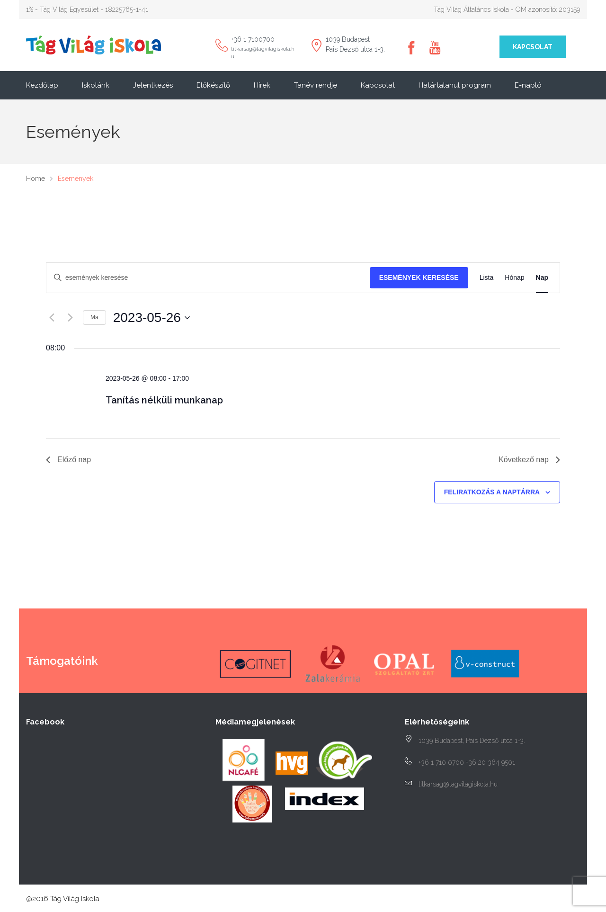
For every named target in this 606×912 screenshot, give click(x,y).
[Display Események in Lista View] (487, 278)
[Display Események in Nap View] (542, 278)
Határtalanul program (455, 85)
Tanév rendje (315, 85)
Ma (94, 317)
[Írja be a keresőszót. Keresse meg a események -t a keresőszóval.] (208, 278)
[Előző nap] (51, 317)
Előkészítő (213, 85)
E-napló (528, 85)
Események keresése (419, 277)
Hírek (262, 85)
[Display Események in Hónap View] (514, 278)
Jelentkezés (153, 85)
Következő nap (529, 460)
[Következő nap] (70, 317)
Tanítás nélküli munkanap (164, 400)
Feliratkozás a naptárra (492, 492)
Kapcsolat (533, 47)
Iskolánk (95, 85)
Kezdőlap (42, 85)
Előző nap (68, 460)
